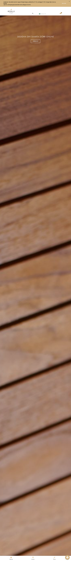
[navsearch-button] (32, 13)
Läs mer (64, 3)
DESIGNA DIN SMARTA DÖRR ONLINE (35, 36)
